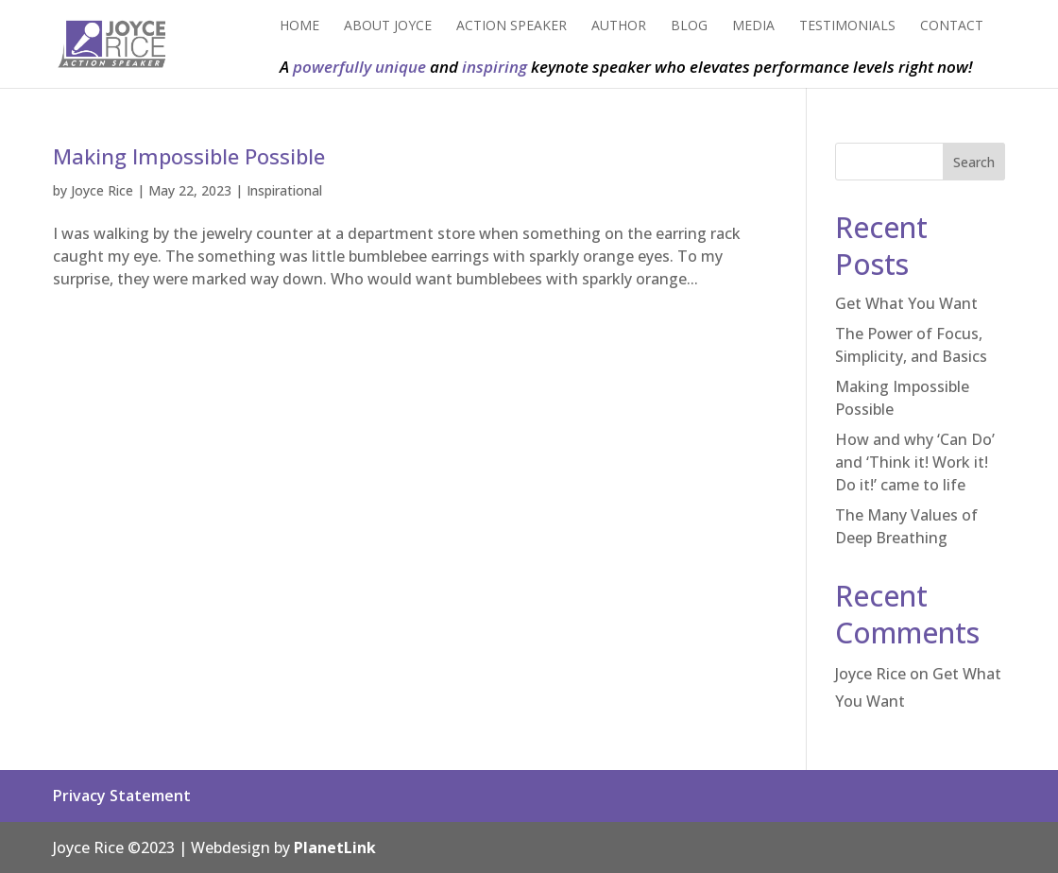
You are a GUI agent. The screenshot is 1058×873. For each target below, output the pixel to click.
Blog (689, 26)
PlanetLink (335, 847)
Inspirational (284, 190)
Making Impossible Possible (189, 156)
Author (618, 26)
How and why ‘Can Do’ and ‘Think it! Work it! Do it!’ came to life (915, 462)
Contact (951, 26)
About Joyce (388, 26)
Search (974, 162)
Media (753, 26)
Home (299, 26)
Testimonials (847, 26)
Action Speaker (511, 26)
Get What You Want (906, 303)
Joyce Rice (102, 190)
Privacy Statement (122, 795)
